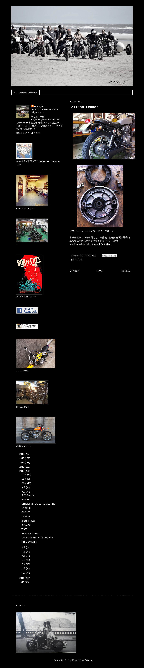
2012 (22, 471)
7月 (24, 547)
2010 (22, 582)
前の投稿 (125, 270)
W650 (24, 529)
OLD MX (25, 512)
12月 (24, 474)
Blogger (88, 660)
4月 (24, 560)
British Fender (28, 521)
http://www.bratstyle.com (25, 92)
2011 (22, 578)
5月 (24, 555)
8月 (24, 491)
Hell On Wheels (29, 542)
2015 (22, 458)
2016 (22, 454)
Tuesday (25, 516)
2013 (22, 467)
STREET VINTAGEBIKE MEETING (38, 504)
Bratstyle (39, 106)
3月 (24, 564)
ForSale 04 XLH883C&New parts (37, 537)
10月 (24, 483)
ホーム (100, 270)
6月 (24, 551)
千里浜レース (28, 495)
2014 (22, 462)
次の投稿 (74, 270)
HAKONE (26, 508)
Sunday (25, 499)
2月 (24, 568)
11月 (24, 479)
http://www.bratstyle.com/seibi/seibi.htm (90, 244)
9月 (24, 487)
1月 (24, 572)
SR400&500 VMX (30, 533)
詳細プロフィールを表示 (28, 133)
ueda (80, 260)
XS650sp (25, 525)
